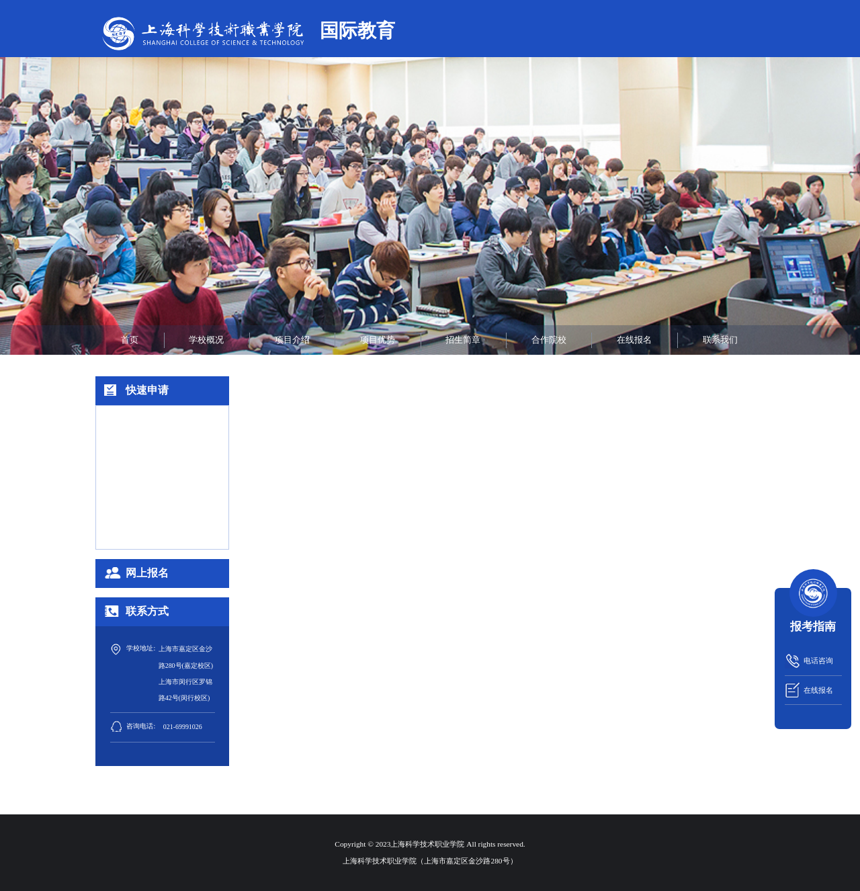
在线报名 (634, 340)
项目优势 (377, 340)
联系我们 (720, 340)
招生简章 (462, 340)
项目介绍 (292, 340)
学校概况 (206, 340)
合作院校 (548, 340)
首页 (129, 340)
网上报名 (147, 573)
